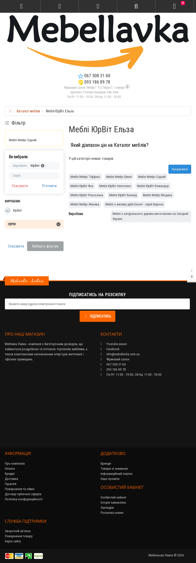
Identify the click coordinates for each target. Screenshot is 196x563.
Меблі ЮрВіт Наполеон (115, 186)
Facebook (110, 349)
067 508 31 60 (94, 75)
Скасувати (20, 186)
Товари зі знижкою (114, 468)
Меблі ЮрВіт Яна (81, 186)
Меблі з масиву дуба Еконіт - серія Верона (134, 204)
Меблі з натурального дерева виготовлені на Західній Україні (150, 216)
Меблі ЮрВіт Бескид (123, 195)
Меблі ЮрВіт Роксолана (86, 195)
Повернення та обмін (19, 489)
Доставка (11, 479)
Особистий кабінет (113, 497)
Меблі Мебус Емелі (119, 177)
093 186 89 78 (94, 82)
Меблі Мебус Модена (157, 195)
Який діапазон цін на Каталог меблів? (110, 145)
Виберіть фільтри (45, 246)
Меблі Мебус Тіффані (85, 177)
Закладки (107, 507)
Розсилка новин (112, 512)
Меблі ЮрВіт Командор (153, 186)
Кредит (10, 474)
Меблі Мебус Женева (84, 204)
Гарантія (10, 484)
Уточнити (49, 186)
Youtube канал (114, 344)
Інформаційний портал (116, 474)
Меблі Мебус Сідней (22, 140)
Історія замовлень (113, 502)
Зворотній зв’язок (18, 531)
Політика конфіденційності (24, 499)
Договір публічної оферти (23, 494)
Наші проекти (110, 479)
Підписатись (97, 316)
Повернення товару (18, 536)
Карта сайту (13, 541)
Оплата (10, 468)
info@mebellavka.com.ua (120, 354)
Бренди (106, 463)
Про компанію (15, 463)
